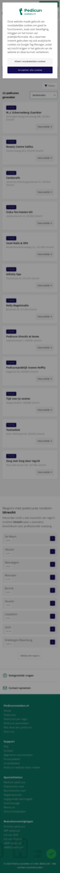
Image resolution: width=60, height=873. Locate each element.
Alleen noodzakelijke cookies (30, 61)
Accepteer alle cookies (30, 70)
